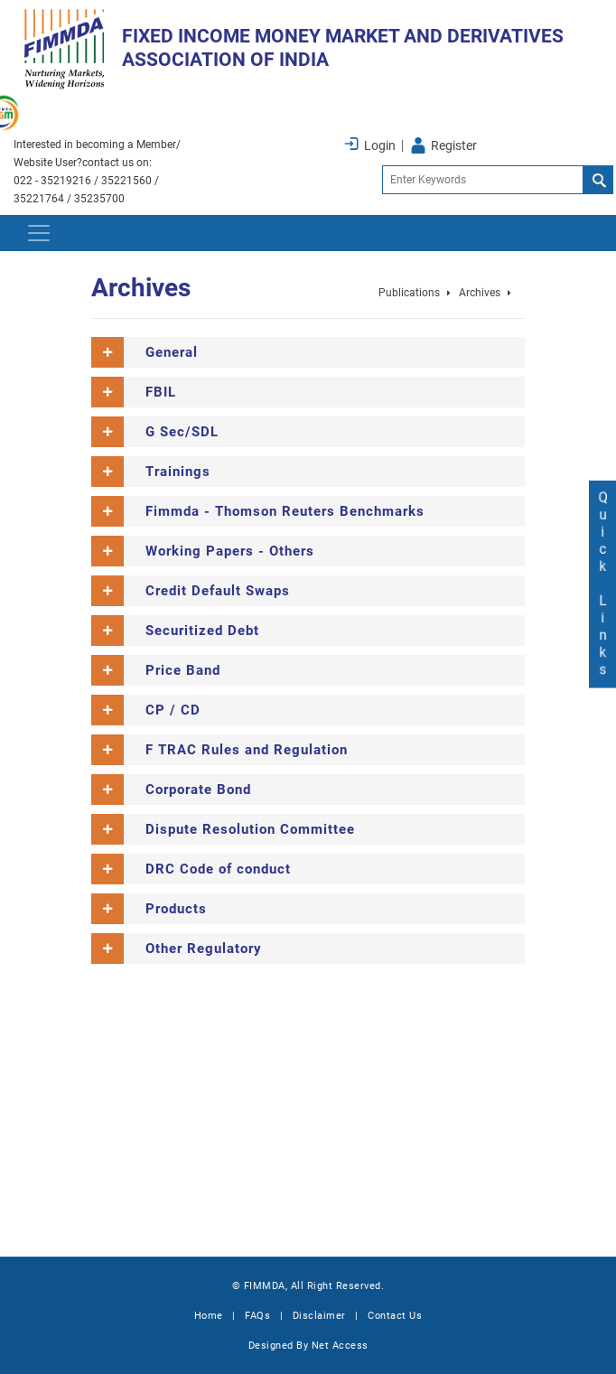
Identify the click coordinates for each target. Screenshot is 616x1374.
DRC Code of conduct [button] (218, 869)
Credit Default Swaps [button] (217, 591)
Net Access (340, 1345)
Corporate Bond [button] (198, 789)
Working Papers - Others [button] (229, 551)
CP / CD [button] (173, 710)
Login (380, 145)
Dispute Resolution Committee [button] (250, 829)
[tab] (308, 352)
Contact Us (395, 1316)
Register (454, 145)
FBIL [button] (160, 392)
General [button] (171, 352)
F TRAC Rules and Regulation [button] (246, 750)
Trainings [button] (177, 471)
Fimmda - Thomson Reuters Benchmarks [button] (285, 511)
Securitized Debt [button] (202, 630)
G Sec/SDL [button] (182, 432)
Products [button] (176, 909)
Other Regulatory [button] (203, 948)
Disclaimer (319, 1316)
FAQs (257, 1316)
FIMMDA (264, 1286)
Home (208, 1316)
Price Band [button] (182, 670)
